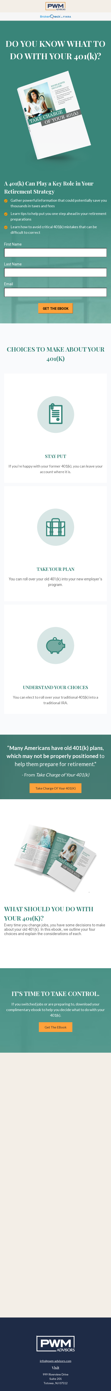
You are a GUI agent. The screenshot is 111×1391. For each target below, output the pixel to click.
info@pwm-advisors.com (55, 1361)
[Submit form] (55, 308)
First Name (13, 244)
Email (8, 284)
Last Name (13, 264)
